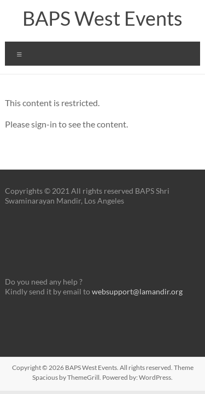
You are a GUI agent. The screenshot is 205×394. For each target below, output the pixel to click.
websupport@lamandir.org (137, 291)
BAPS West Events (102, 18)
